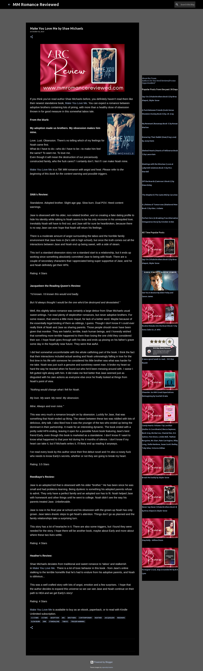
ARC (63, 618)
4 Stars (44, 618)
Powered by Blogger (101, 662)
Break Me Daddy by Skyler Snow (155, 478)
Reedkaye (121, 618)
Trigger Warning (78, 621)
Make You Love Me (76, 103)
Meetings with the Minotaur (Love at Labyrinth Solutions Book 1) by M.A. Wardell (157, 168)
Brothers (72, 618)
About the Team (149, 78)
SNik (44, 621)
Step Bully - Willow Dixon (152, 540)
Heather (98, 618)
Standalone (54, 621)
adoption (54, 618)
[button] (31, 37)
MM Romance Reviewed (36, 4)
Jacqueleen (109, 618)
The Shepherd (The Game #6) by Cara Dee (159, 195)
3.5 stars (34, 618)
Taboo (65, 621)
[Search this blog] (181, 4)
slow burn (35, 621)
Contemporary (85, 618)
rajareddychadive (107, 667)
